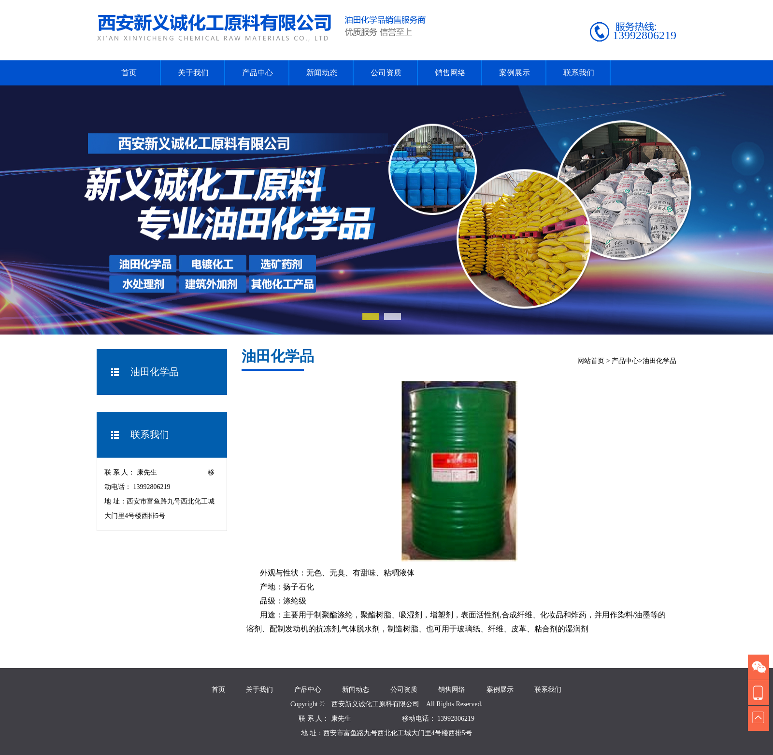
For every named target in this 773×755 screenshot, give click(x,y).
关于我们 (193, 73)
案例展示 (514, 73)
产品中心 (257, 73)
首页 (129, 73)
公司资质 (386, 73)
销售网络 (450, 73)
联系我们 (578, 73)
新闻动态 (321, 73)
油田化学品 (659, 360)
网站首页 (590, 360)
